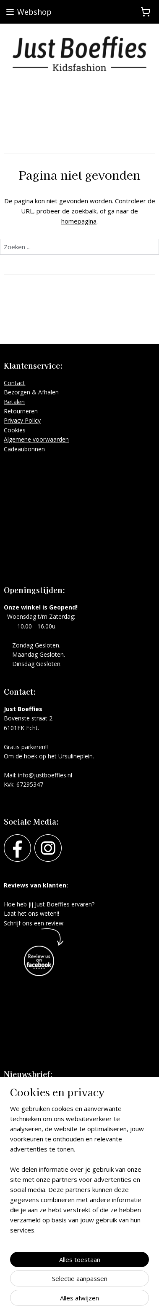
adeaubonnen (26, 449)
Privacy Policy (22, 420)
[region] (79, 1172)
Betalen (14, 402)
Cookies (15, 430)
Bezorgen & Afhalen (31, 392)
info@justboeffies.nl (45, 775)
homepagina (78, 221)
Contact (14, 383)
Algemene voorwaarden (36, 439)
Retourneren (21, 411)
